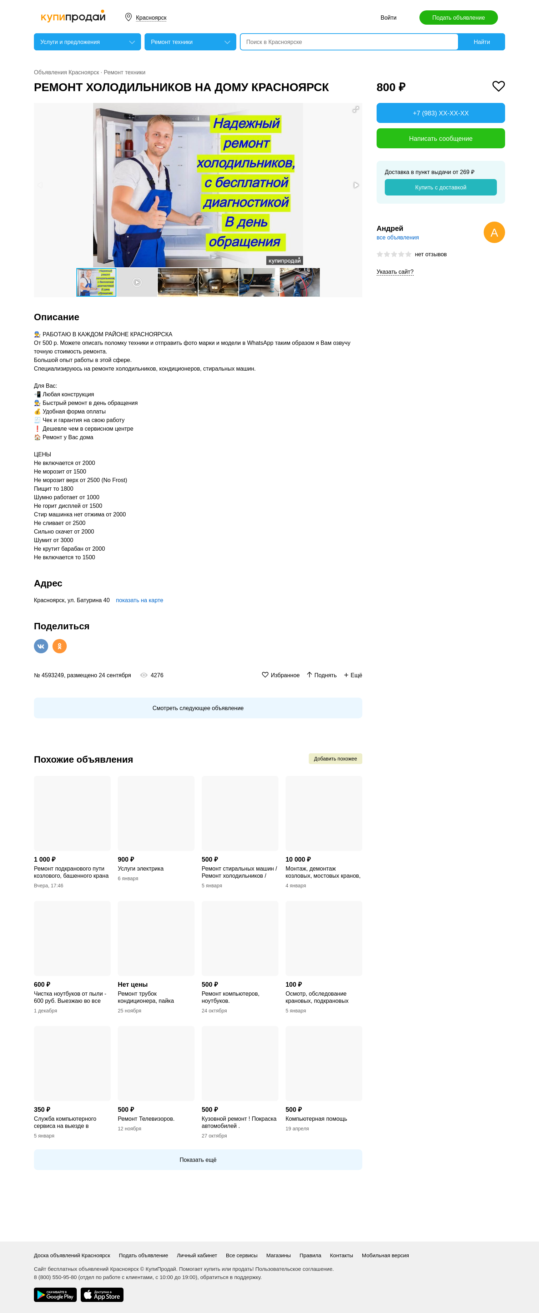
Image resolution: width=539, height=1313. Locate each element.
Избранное (285, 675)
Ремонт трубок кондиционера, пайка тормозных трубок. (146, 998)
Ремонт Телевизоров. (146, 1119)
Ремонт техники (125, 72)
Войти (389, 18)
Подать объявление (458, 18)
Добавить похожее (335, 759)
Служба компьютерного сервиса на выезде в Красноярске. (65, 1123)
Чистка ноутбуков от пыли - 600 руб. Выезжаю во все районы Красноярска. (70, 998)
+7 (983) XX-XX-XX (441, 113)
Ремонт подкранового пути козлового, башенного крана (71, 872)
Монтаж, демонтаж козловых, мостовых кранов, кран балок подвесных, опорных (323, 873)
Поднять (325, 675)
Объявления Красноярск (66, 72)
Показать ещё (198, 1160)
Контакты (341, 1255)
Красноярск (151, 18)
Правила (310, 1255)
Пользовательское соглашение (293, 1269)
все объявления (398, 237)
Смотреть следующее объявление (197, 708)
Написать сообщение (441, 138)
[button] (356, 109)
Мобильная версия (385, 1255)
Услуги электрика (140, 869)
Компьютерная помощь (316, 1119)
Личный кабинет (197, 1255)
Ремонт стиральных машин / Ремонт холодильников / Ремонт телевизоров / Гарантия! (239, 873)
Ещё (356, 675)
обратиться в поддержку (230, 1277)
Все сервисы (242, 1255)
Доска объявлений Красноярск (72, 1255)
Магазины (278, 1255)
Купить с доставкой (440, 187)
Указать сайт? (395, 272)
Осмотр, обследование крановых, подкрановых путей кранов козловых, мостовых (317, 998)
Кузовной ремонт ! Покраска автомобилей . (239, 1122)
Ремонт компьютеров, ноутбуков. (231, 997)
